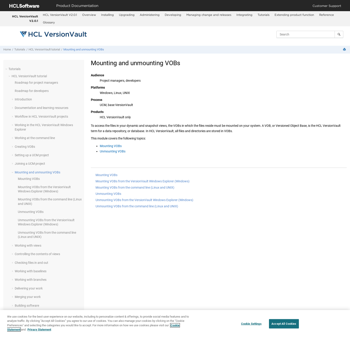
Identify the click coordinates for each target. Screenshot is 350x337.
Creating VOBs (25, 146)
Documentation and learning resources (41, 108)
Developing (173, 14)
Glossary (49, 22)
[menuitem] (59, 15)
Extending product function (294, 14)
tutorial (44, 49)
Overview (89, 14)
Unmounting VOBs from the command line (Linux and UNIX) (137, 206)
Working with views (28, 245)
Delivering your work (29, 288)
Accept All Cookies (283, 324)
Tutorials (263, 14)
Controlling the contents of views (37, 254)
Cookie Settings (251, 324)
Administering (150, 14)
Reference (326, 14)
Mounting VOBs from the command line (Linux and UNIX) (135, 187)
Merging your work (28, 297)
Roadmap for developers (32, 91)
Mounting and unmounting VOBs (83, 49)
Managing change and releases (208, 14)
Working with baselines (30, 271)
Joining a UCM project (30, 163)
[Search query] (309, 34)
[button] (6, 69)
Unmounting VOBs (31, 212)
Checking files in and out (31, 262)
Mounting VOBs (29, 179)
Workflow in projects (41, 116)
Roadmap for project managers (36, 82)
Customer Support (326, 5)
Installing (107, 14)
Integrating (244, 14)
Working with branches (30, 279)
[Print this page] (345, 49)
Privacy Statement (39, 329)
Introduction (23, 99)
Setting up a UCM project (32, 155)
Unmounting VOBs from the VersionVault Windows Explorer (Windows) (144, 200)
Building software (27, 305)
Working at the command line (35, 138)
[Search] (339, 34)
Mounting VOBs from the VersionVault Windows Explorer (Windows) (143, 181)
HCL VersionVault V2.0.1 (25, 18)
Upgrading (127, 14)
